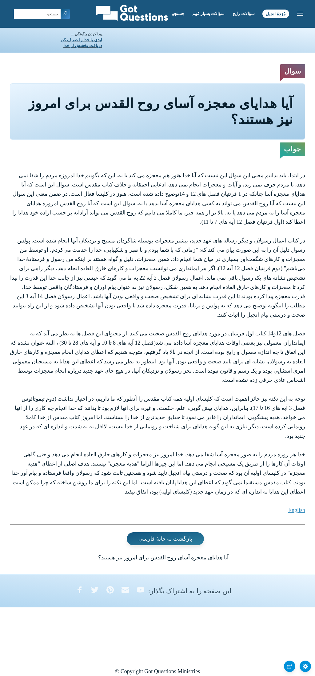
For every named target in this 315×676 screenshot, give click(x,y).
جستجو (178, 13)
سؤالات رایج (244, 13)
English (296, 510)
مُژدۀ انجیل (276, 13)
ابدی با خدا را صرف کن (81, 40)
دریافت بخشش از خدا (82, 45)
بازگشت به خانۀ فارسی (165, 539)
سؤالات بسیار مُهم (208, 13)
